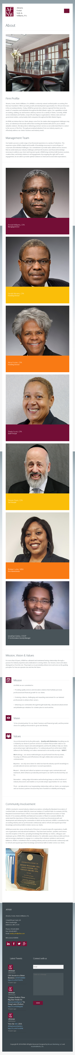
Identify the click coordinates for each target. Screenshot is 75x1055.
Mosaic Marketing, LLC (55, 1044)
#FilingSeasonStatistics (15, 1026)
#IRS (16, 1024)
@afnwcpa (11, 973)
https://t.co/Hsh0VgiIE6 (15, 1006)
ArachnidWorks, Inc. (37, 1046)
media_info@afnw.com (17, 933)
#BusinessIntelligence (15, 1002)
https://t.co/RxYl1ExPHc (15, 980)
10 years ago (12, 982)
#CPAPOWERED (20, 978)
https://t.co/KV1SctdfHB (15, 1028)
